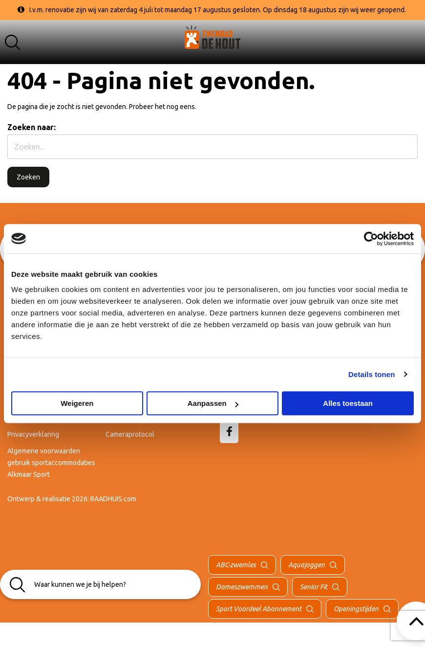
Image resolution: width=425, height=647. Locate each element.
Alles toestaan (348, 403)
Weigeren (77, 403)
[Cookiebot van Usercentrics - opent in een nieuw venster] (371, 238)
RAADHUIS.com (113, 499)
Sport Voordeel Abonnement (258, 609)
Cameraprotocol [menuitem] (130, 434)
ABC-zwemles (236, 565)
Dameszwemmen (242, 587)
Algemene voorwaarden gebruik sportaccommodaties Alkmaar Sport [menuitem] (51, 462)
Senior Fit (313, 587)
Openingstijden (356, 609)
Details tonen (371, 374)
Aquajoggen (306, 565)
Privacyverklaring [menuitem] (33, 434)
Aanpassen (213, 403)
